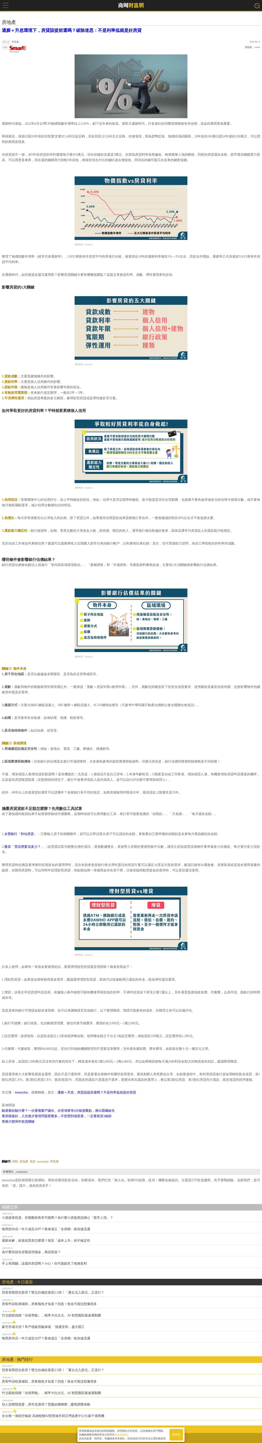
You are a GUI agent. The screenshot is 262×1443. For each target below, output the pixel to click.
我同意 (176, 1434)
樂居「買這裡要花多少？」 (24, 846)
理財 (15, 1161)
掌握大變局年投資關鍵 (18, 1121)
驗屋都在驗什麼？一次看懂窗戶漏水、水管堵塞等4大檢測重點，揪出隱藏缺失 (58, 1110)
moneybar (17, 49)
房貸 (32, 1161)
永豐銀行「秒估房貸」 (20, 834)
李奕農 (54, 1161)
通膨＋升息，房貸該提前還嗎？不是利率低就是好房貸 (96, 1092)
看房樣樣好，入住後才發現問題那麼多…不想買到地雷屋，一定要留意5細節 (57, 1116)
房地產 (23, 1161)
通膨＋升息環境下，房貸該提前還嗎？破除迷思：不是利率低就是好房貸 (72, 30)
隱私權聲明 (121, 1434)
